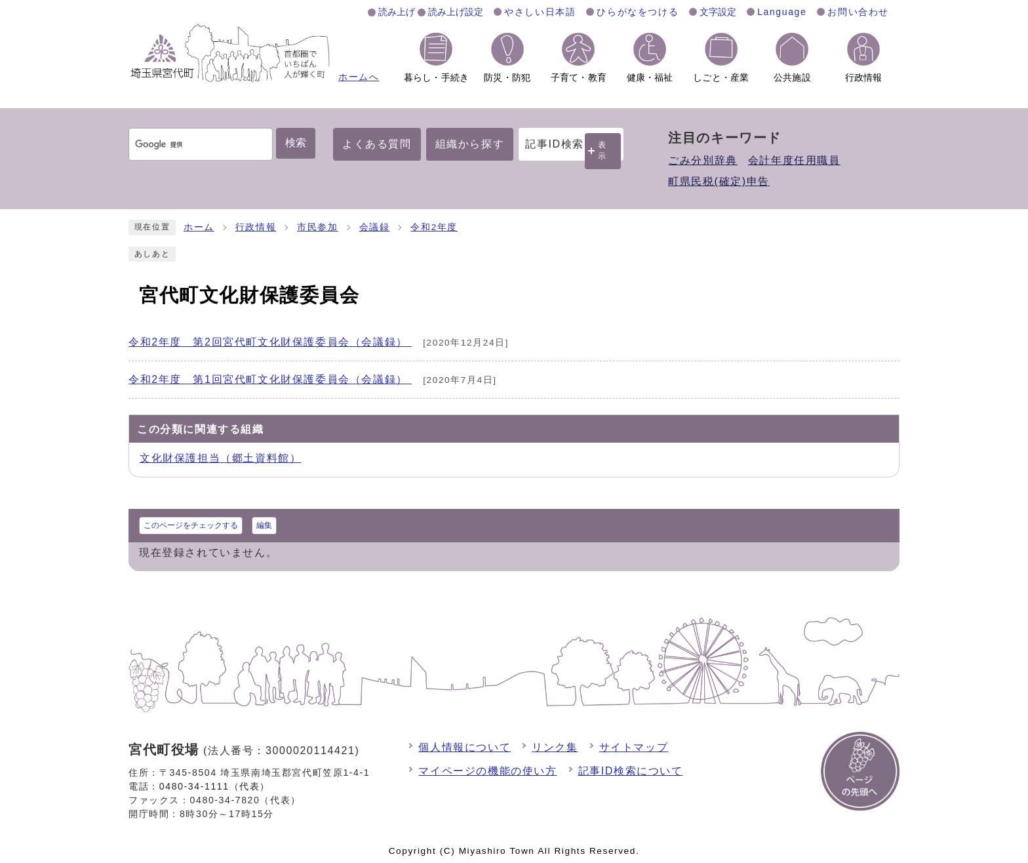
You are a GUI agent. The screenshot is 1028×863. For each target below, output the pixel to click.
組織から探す (470, 144)
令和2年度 (434, 227)
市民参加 (317, 227)
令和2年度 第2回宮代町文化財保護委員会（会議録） (270, 342)
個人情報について (464, 747)
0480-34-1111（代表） (214, 786)
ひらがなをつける (638, 12)
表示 (602, 150)
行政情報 (255, 227)
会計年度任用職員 (794, 160)
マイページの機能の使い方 (487, 770)
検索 (295, 142)
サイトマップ (634, 747)
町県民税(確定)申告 (719, 181)
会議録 (374, 227)
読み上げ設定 (455, 12)
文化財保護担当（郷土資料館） (220, 458)
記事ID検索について (630, 770)
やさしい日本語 (540, 12)
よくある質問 (377, 144)
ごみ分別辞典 (703, 160)
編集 (264, 525)
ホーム (199, 227)
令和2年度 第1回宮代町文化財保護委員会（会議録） (270, 379)
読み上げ (396, 12)
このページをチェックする (191, 525)
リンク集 (555, 747)
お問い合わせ (858, 12)
